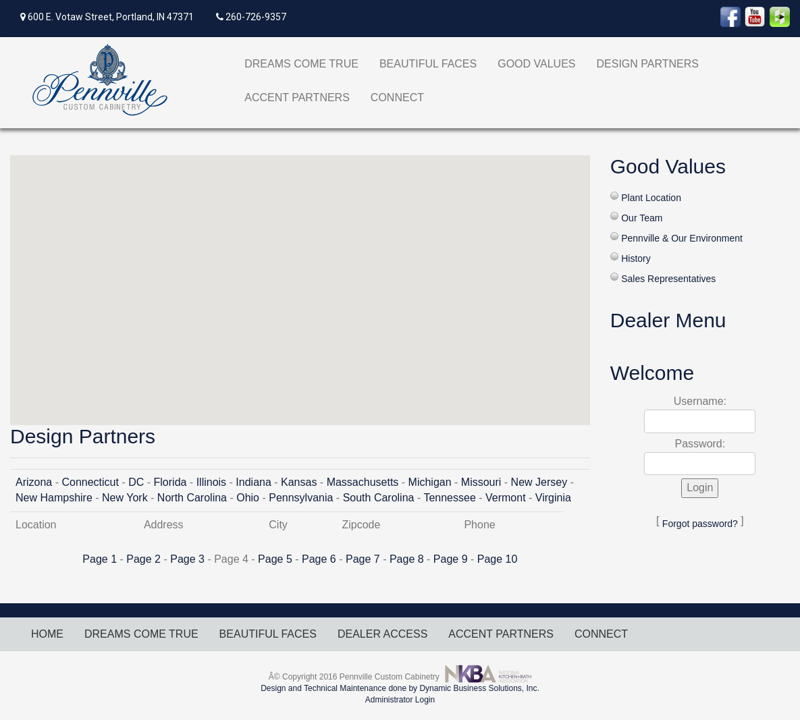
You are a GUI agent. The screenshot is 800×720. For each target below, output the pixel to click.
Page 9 (450, 559)
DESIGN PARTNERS (648, 64)
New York (125, 497)
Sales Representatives (668, 278)
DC (136, 482)
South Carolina (379, 497)
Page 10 (497, 559)
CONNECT (397, 97)
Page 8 (407, 559)
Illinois (211, 482)
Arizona (34, 482)
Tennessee (449, 497)
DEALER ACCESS (382, 634)
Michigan (430, 482)
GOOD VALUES (536, 64)
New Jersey (539, 482)
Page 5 (275, 559)
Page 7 (363, 559)
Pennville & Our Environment (682, 238)
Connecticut (90, 482)
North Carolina (192, 497)
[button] (300, 277)
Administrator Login (400, 699)
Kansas (299, 482)
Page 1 (99, 559)
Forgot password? (700, 523)
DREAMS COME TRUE (301, 64)
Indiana (253, 482)
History (636, 258)
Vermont (505, 497)
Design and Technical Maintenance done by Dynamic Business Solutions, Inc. (400, 688)
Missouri (481, 482)
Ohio (247, 497)
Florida (170, 482)
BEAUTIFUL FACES (428, 64)
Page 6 (319, 559)
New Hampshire (54, 497)
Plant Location (651, 197)
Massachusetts (363, 482)
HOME (47, 634)
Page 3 (187, 559)
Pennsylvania (301, 497)
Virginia (553, 497)
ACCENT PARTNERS (297, 97)
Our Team (641, 218)
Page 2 (143, 559)
